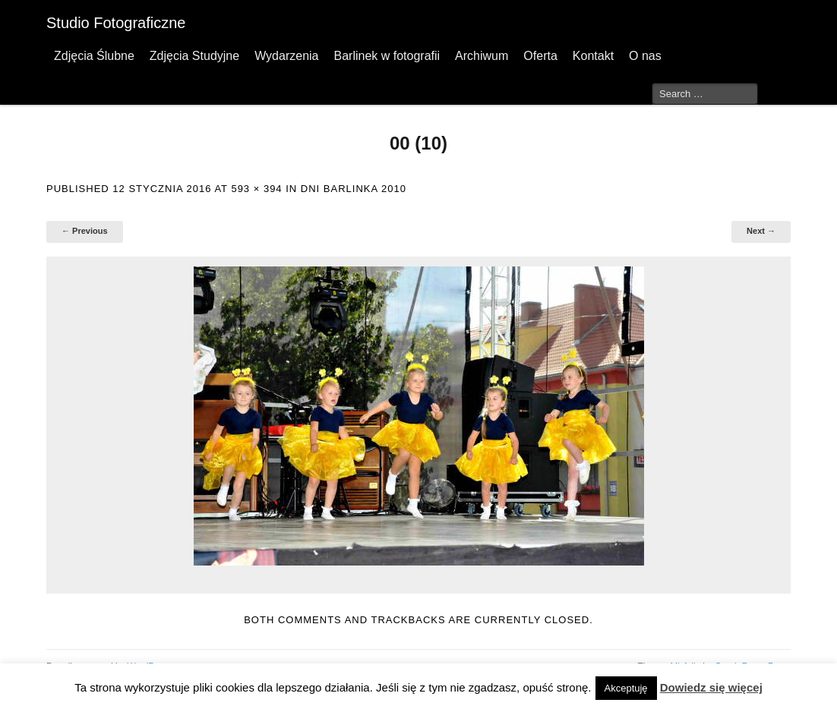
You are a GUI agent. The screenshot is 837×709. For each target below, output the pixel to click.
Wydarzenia (286, 55)
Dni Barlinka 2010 (353, 188)
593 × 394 (256, 188)
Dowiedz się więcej (711, 687)
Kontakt (593, 55)
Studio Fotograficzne (115, 22)
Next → (761, 230)
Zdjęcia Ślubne (94, 55)
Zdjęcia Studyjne (194, 55)
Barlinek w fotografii (386, 55)
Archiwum (481, 55)
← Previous (85, 230)
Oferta (540, 55)
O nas (645, 55)
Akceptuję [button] (626, 688)
